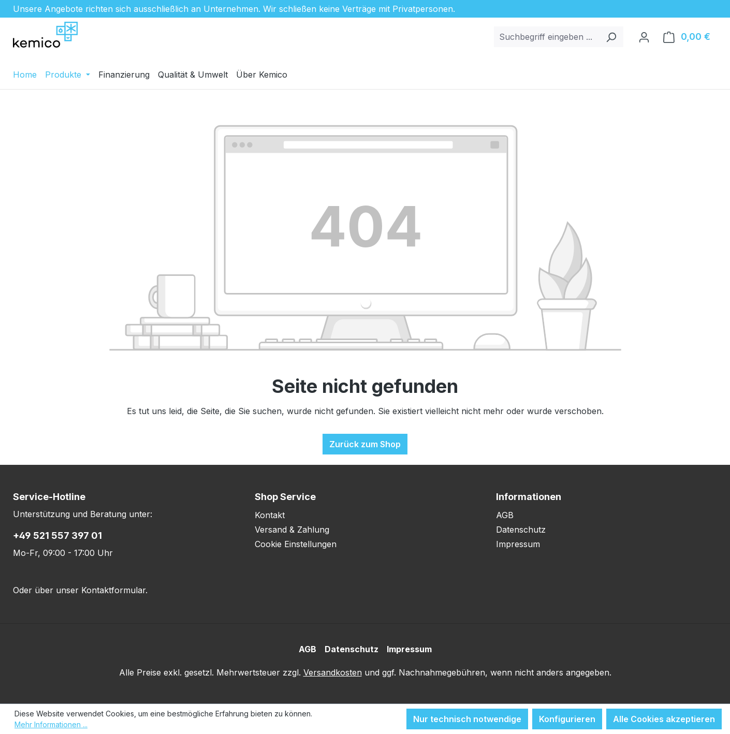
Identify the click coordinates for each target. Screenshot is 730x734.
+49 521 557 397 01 (57, 535)
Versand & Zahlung (292, 529)
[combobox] (547, 36)
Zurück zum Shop (365, 444)
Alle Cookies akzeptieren (664, 719)
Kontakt (270, 515)
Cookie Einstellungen (296, 544)
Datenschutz (521, 529)
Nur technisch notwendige (467, 719)
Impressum (518, 544)
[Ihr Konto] (644, 36)
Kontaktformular (113, 590)
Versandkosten (332, 672)
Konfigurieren (567, 719)
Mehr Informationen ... (50, 724)
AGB (505, 515)
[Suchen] (611, 36)
